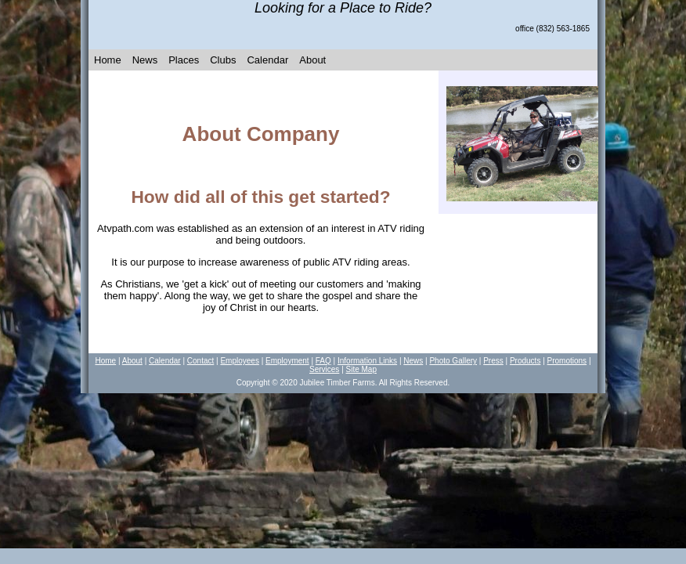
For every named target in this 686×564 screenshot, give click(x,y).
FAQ (323, 360)
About (312, 60)
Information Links (367, 360)
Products (525, 360)
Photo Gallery (453, 360)
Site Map (361, 369)
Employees (239, 360)
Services (324, 369)
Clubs (223, 60)
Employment (287, 360)
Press (493, 360)
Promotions (567, 360)
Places (183, 60)
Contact (200, 360)
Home (107, 60)
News (145, 60)
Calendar (267, 60)
